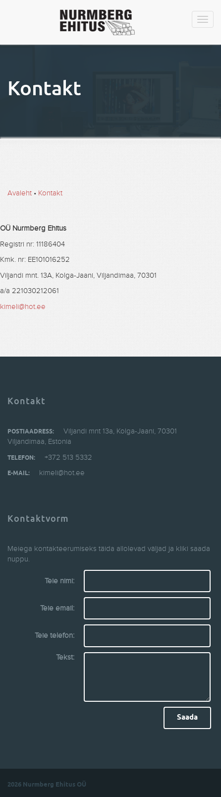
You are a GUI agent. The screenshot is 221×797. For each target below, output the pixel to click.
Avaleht (19, 193)
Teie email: (57, 608)
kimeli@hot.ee (23, 307)
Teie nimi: (59, 581)
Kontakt (50, 193)
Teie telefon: (54, 635)
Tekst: (65, 657)
